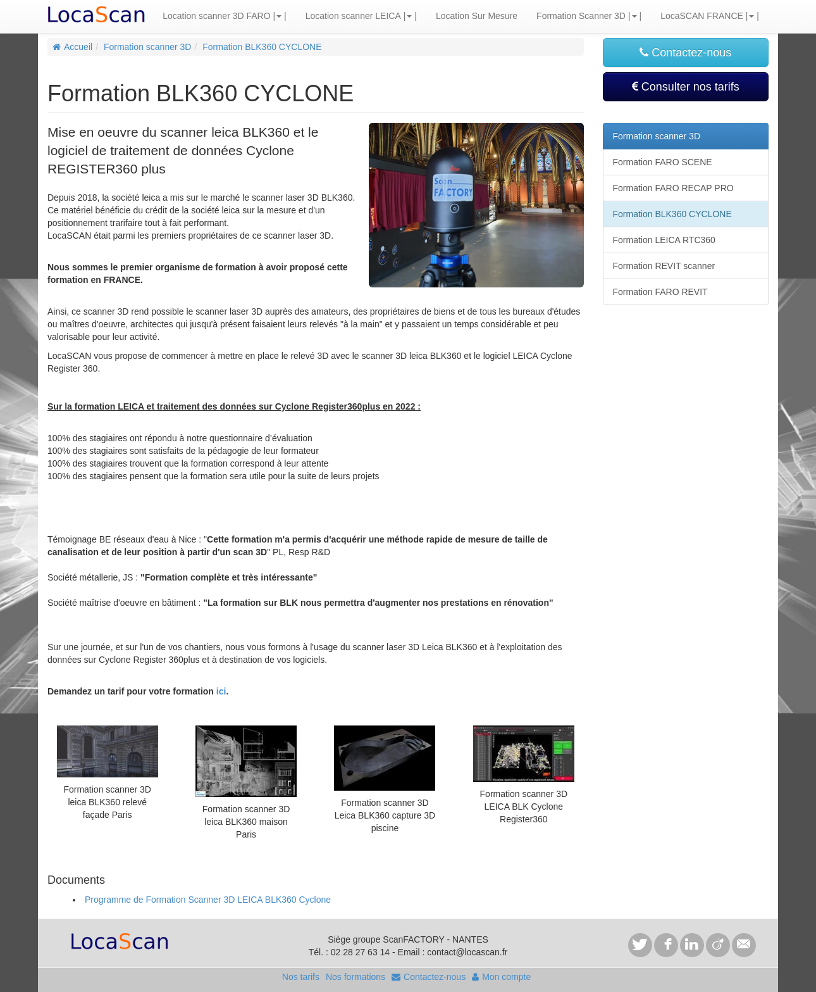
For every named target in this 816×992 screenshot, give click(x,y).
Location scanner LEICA (353, 16)
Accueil (72, 47)
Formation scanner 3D (148, 47)
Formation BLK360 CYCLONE (261, 47)
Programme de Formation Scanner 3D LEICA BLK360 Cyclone (208, 900)
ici (221, 691)
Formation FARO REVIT (660, 292)
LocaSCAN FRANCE (701, 16)
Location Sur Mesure (476, 16)
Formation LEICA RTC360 (664, 240)
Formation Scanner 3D (581, 16)
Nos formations (355, 977)
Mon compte (501, 977)
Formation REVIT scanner (664, 266)
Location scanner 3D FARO (216, 16)
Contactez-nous (685, 52)
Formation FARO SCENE (662, 162)
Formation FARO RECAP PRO (673, 188)
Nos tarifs (300, 977)
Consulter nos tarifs (685, 86)
